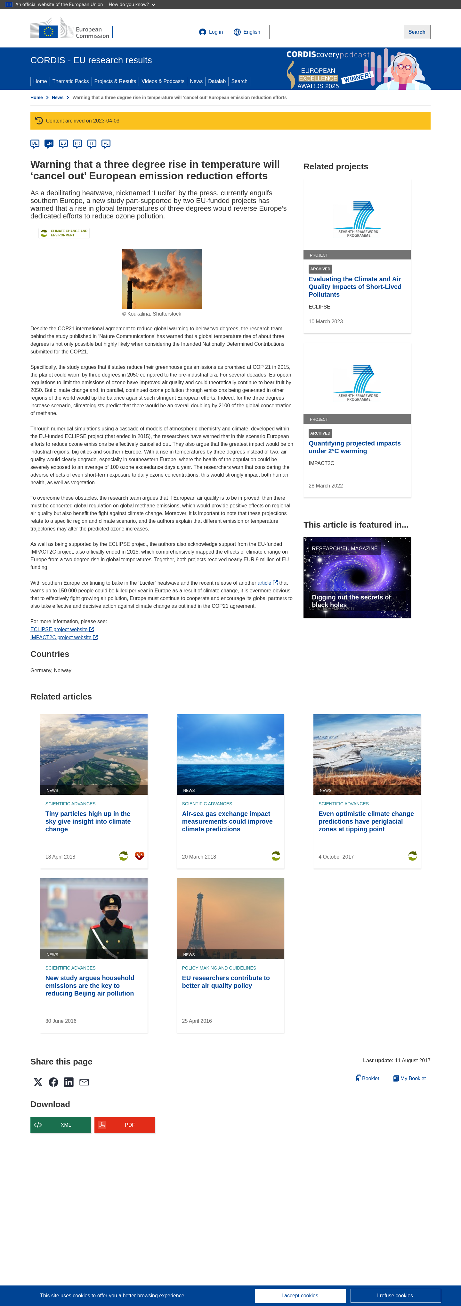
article (268, 583)
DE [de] (35, 143)
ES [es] (63, 143)
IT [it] (91, 143)
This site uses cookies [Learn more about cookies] (66, 1295)
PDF (130, 1125)
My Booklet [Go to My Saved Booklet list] (409, 1078)
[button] (246, 32)
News (196, 81)
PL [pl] (106, 143)
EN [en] (49, 143)
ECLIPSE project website (62, 629)
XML (66, 1125)
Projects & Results (115, 81)
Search (239, 81)
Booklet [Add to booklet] (367, 1077)
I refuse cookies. (396, 1295)
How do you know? (132, 4)
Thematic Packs (71, 81)
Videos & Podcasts (163, 81)
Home (40, 81)
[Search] (417, 32)
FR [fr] (77, 143)
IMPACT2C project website (64, 637)
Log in (211, 32)
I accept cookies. (300, 1295)
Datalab (217, 81)
